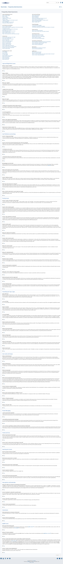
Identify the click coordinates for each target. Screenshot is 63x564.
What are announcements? (6, 56)
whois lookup (13, 540)
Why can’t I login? (5, 19)
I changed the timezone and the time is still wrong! (10, 29)
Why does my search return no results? (37, 35)
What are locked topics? (5, 58)
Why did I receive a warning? (6, 44)
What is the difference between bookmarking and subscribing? (41, 41)
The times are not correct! (6, 28)
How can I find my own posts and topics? (38, 38)
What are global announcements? (7, 55)
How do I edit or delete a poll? (6, 41)
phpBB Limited (30, 526)
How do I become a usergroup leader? (37, 19)
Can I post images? (5, 54)
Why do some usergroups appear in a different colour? (40, 20)
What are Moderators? (35, 16)
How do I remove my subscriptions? (37, 44)
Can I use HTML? (4, 52)
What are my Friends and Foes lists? (37, 30)
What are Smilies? (5, 53)
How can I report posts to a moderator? (8, 45)
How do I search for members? (36, 37)
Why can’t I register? (5, 17)
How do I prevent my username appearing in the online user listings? (12, 27)
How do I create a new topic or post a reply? (8, 37)
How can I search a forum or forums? (37, 34)
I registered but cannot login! (6, 18)
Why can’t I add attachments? (6, 43)
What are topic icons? (5, 59)
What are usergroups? (35, 17)
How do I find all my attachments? (37, 48)
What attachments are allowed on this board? (39, 47)
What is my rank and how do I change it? (8, 32)
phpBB (49, 165)
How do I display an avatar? (6, 31)
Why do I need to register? (6, 15)
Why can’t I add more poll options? (7, 40)
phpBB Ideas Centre (46, 533)
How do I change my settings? (6, 26)
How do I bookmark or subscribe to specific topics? (39, 42)
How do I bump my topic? (6, 48)
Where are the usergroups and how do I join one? (39, 18)
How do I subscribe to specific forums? (37, 43)
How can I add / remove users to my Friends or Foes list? (40, 31)
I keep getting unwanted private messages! (38, 26)
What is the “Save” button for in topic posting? (9, 46)
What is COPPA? (4, 16)
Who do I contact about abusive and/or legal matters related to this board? (43, 53)
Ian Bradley (34, 560)
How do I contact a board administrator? (38, 54)
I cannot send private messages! (36, 25)
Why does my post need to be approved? (8, 47)
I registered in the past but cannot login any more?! (10, 20)
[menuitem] (61, 3)
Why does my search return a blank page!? (38, 36)
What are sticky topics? (5, 57)
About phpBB (16, 527)
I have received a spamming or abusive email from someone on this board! (43, 27)
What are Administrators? (36, 15)
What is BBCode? (4, 51)
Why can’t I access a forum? (6, 42)
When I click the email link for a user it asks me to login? (10, 33)
